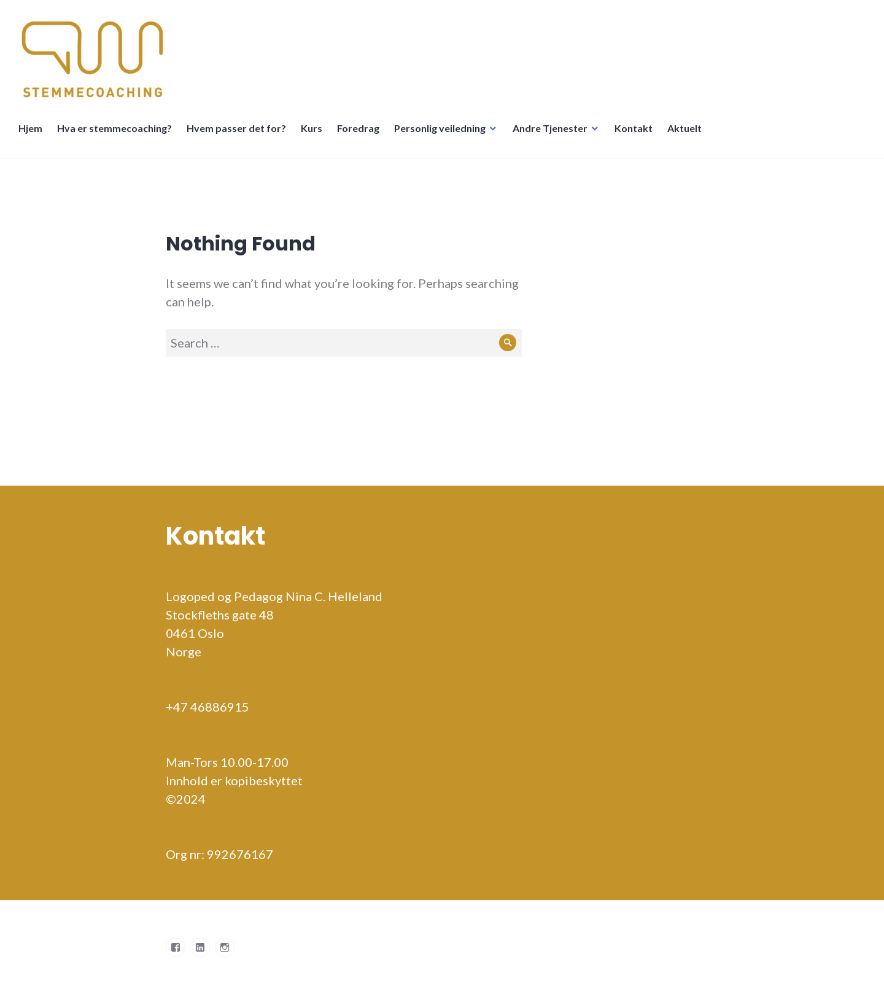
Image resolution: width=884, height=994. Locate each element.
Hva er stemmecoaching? (114, 128)
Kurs (311, 128)
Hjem (30, 128)
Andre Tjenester (550, 128)
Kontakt (634, 128)
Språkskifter (723, 134)
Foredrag (358, 128)
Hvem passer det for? (236, 128)
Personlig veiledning (440, 128)
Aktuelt (684, 128)
